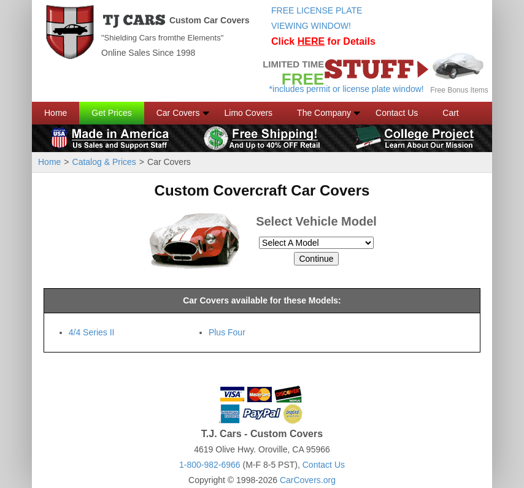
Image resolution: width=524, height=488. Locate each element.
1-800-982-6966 (210, 465)
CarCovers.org (308, 480)
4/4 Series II (92, 332)
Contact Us (397, 113)
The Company (324, 113)
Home (55, 113)
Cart (450, 113)
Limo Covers (249, 113)
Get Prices (111, 113)
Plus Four (227, 332)
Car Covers (178, 113)
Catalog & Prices (104, 162)
